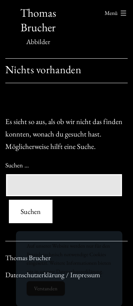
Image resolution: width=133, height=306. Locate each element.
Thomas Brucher (38, 20)
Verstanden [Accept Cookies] (45, 291)
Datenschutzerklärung (79, 274)
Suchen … (17, 165)
